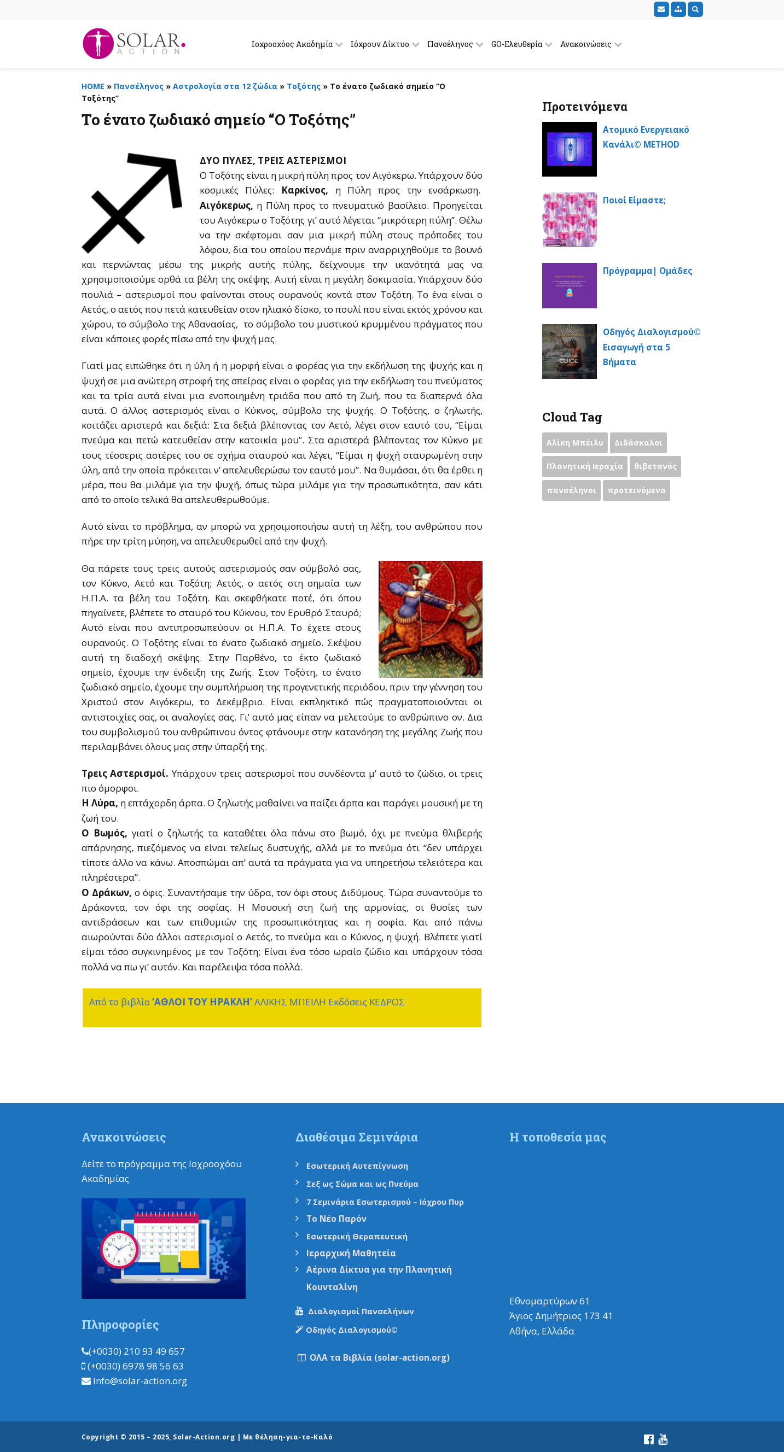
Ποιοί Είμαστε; (638, 200)
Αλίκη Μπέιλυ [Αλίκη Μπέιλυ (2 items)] (576, 443)
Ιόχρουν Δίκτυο (380, 44)
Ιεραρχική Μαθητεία (355, 1250)
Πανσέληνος (450, 44)
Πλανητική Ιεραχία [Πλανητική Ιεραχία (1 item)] (586, 468)
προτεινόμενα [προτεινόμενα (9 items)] (640, 493)
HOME (93, 86)
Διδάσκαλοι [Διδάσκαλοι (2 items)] (642, 443)
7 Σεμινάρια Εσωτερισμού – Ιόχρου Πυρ (393, 1201)
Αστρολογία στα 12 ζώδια (225, 86)
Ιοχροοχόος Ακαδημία (292, 44)
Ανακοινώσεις (586, 44)
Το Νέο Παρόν (339, 1216)
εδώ (140, 1178)
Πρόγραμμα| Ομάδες (652, 270)
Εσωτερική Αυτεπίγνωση (363, 1166)
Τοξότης (304, 86)
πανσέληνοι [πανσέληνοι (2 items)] (573, 493)
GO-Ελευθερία (516, 44)
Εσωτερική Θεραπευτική (362, 1234)
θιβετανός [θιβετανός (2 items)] (659, 468)
